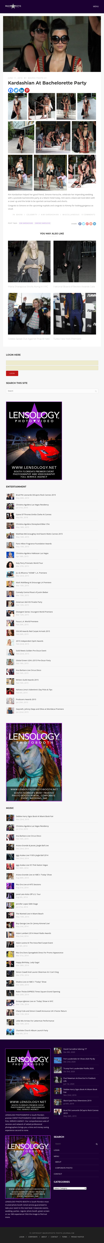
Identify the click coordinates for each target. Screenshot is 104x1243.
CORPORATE (33, 1237)
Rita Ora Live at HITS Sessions (28, 884)
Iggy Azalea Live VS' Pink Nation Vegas (32, 865)
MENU (56, 1156)
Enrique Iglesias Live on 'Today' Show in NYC (34, 1001)
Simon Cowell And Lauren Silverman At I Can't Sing (37, 972)
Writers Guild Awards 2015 (27, 680)
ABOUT (58, 1162)
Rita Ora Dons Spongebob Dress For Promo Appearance (39, 952)
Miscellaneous (71, 214)
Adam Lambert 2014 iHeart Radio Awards (33, 933)
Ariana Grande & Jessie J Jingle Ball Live (32, 845)
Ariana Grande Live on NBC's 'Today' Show (34, 874)
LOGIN (56, 1150)
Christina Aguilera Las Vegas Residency (32, 504)
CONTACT (58, 1174)
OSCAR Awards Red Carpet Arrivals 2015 (33, 631)
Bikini (19, 214)
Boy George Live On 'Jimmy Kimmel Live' (33, 923)
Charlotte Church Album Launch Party (32, 1030)
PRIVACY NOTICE (77, 1237)
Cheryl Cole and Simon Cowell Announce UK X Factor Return (41, 1011)
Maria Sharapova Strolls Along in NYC (28, 286)
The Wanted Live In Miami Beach (30, 913)
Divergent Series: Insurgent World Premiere (34, 612)
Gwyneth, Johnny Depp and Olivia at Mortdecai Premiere (40, 709)
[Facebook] (10, 90)
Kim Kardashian (50, 214)
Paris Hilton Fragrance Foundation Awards (34, 543)
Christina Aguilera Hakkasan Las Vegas (32, 553)
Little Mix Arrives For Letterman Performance (35, 1021)
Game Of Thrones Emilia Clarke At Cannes (33, 514)
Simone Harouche (42, 223)
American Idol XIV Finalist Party (29, 602)
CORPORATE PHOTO (63, 1168)
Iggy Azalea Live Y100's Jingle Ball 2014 (32, 855)
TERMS (64, 1237)
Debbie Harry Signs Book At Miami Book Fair (34, 816)
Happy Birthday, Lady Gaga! (27, 962)
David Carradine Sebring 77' (75, 1049)
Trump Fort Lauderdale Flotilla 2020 (78, 1068)
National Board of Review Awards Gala (74, 286)
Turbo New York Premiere (67, 338)
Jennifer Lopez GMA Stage (27, 904)
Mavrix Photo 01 (37, 78)
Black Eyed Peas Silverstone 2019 (77, 1100)
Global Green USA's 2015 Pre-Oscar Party (33, 660)
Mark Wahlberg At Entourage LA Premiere (33, 582)
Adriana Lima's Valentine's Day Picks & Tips (34, 689)
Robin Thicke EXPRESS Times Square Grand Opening (38, 991)
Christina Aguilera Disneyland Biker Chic (33, 524)
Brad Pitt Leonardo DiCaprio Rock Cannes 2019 (36, 495)
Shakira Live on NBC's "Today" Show (31, 982)
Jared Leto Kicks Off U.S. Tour (28, 894)
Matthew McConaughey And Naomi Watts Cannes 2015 (39, 534)
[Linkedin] (21, 90)
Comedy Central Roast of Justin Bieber (32, 592)
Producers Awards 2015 (26, 699)
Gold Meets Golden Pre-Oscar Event (31, 650)
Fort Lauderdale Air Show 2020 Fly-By (79, 1059)
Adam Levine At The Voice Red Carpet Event (34, 943)
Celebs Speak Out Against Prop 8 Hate (29, 338)
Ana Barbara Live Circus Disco (28, 670)
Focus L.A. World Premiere (27, 621)
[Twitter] (16, 90)
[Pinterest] (27, 90)
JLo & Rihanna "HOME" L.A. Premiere (31, 573)
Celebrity (32, 214)
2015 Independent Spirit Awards (29, 641)
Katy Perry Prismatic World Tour (29, 563)
